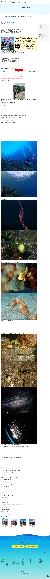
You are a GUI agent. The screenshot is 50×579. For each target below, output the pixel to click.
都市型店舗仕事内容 (42, 563)
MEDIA (47, 2)
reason (29, 2)
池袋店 (2, 562)
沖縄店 (7, 562)
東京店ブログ (8, 511)
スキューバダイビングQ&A (28, 555)
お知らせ (31, 561)
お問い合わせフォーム (32, 562)
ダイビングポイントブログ (42, 34)
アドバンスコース (41, 29)
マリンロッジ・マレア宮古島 (15, 562)
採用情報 (40, 562)
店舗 (1, 560)
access (36, 2)
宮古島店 (7, 564)
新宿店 (2, 563)
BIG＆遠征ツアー (41, 25)
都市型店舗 (2, 561)
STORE (2, 559)
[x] (29, 571)
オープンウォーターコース (42, 32)
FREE (40, 27)
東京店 (2, 564)
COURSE (3, 553)
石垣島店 (7, 565)
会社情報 (40, 559)
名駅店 (2, 566)
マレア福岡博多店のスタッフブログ (15, 16)
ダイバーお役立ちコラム (43, 551)
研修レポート (31, 560)
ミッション (41, 560)
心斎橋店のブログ (6, 516)
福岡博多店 (3, 568)
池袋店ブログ (8, 509)
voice (39, 2)
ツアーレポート (32, 559)
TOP (15, 2)
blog (43, 2)
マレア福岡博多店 (8, 16)
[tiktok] (27, 571)
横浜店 (2, 565)
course (32, 2)
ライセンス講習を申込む (32, 546)
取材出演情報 (41, 561)
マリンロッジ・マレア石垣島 (15, 563)
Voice (16, 553)
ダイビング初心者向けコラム (44, 552)
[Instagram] (23, 571)
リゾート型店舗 (7, 561)
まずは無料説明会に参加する (18, 546)
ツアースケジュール (41, 36)
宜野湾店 (7, 563)
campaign (20, 2)
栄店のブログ (10, 507)
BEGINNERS (25, 2)
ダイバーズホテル (14, 561)
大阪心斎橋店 (3, 567)
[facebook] (25, 571)
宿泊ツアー (40, 38)
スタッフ (22, 560)
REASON (9, 550)
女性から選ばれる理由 (10, 555)
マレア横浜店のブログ (8, 514)
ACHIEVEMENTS (18, 550)
